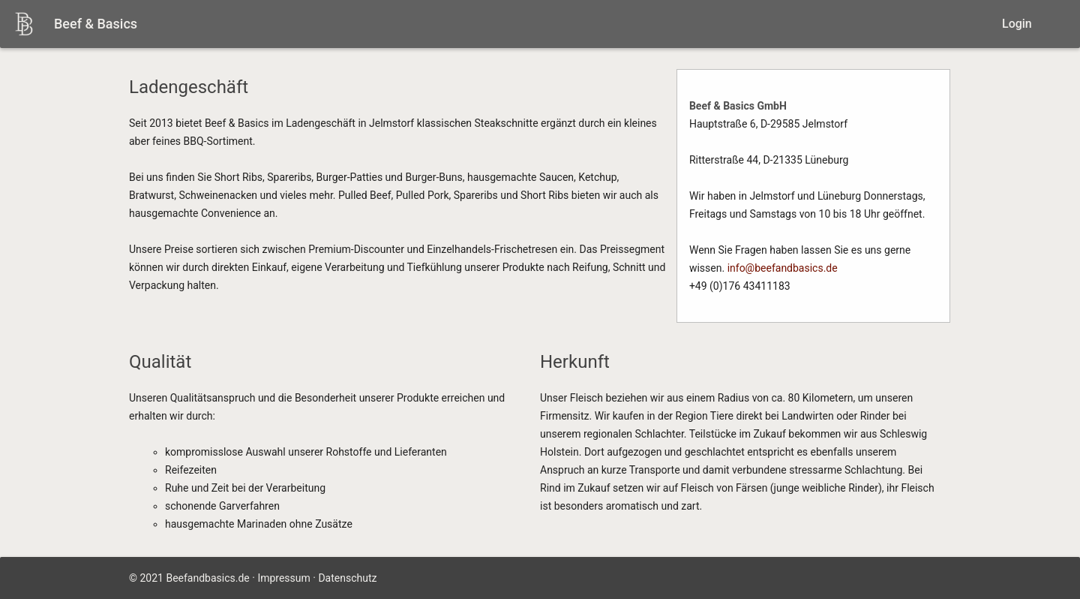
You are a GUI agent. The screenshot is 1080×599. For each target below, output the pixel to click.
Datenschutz (347, 578)
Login (1017, 24)
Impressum (283, 578)
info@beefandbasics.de (783, 268)
